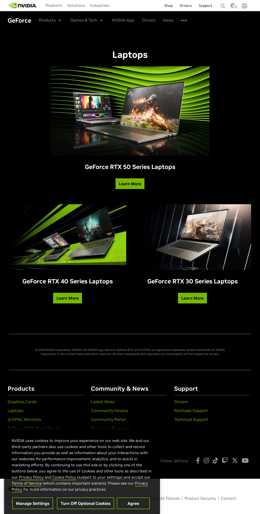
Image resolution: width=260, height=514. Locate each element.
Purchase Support (191, 410)
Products (53, 5)
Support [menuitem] (205, 5)
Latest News (103, 401)
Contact (228, 498)
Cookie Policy (64, 483)
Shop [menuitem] (168, 5)
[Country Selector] (233, 7)
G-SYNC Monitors (24, 419)
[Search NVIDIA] (223, 4)
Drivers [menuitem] (186, 5)
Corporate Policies (162, 498)
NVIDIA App (123, 20)
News (168, 20)
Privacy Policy (31, 483)
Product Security (200, 498)
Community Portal (108, 419)
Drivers (148, 20)
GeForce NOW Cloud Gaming (35, 428)
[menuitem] (54, 5)
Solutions (76, 5)
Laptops (15, 410)
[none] (221, 3)
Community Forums (109, 410)
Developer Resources (111, 428)
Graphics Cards (22, 401)
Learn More (130, 183)
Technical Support (191, 419)
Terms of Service (27, 489)
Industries (99, 5)
